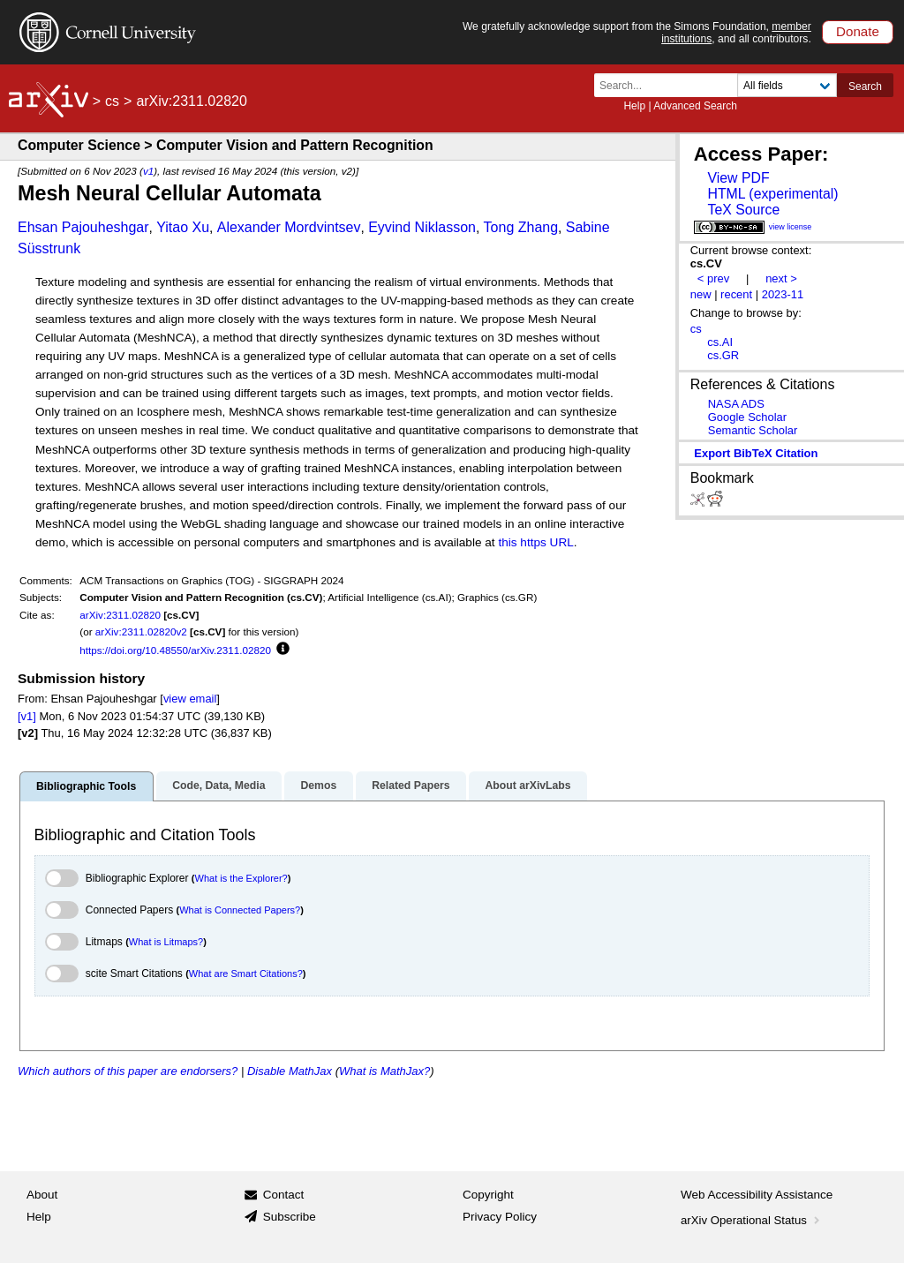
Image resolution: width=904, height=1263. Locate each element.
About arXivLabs (527, 785)
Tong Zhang (521, 227)
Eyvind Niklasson (422, 227)
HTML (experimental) (772, 193)
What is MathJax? (384, 1071)
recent (736, 294)
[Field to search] (787, 85)
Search (865, 86)
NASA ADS (736, 403)
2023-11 (783, 294)
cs (112, 101)
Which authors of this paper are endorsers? (127, 1071)
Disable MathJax (289, 1071)
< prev (713, 278)
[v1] (27, 716)
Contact (284, 1194)
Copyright (488, 1194)
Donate (857, 31)
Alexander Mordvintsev (289, 227)
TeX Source (743, 209)
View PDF (738, 177)
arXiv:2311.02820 (120, 614)
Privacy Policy (500, 1216)
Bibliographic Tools (86, 786)
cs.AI (720, 342)
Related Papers (410, 785)
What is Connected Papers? (239, 910)
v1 (148, 171)
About (41, 1194)
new (701, 294)
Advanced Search (695, 106)
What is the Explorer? (241, 878)
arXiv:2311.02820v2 (141, 631)
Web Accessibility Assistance (756, 1194)
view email (189, 698)
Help (634, 106)
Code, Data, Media (218, 785)
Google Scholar (747, 417)
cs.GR (723, 355)
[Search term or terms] (671, 85)
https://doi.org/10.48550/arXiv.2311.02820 (175, 650)
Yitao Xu (182, 227)
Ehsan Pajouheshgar (83, 227)
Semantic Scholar (753, 430)
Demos (318, 785)
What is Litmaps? (166, 941)
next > (781, 278)
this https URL (535, 542)
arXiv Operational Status (752, 1220)
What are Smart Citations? (246, 973)
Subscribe (289, 1216)
